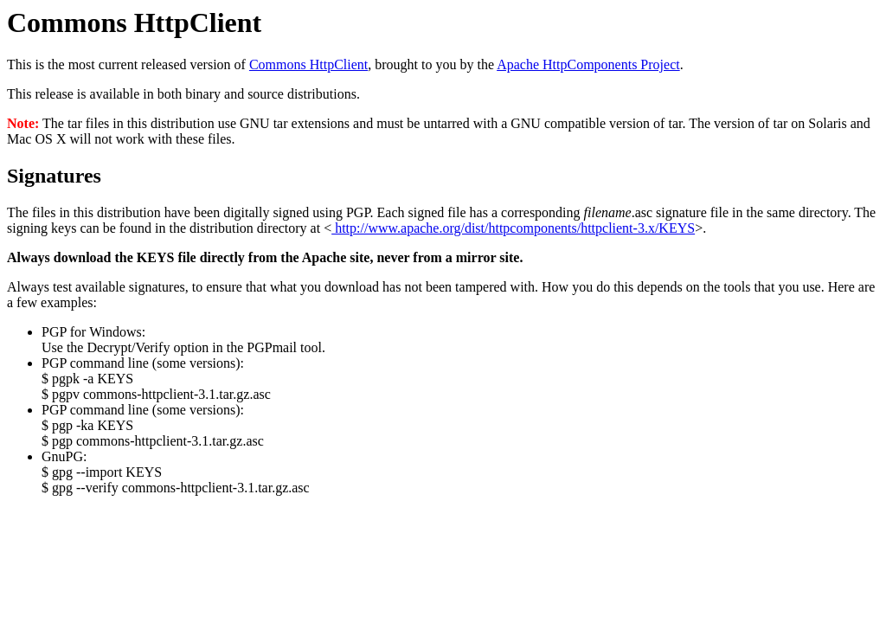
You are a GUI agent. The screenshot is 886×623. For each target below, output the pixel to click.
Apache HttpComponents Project (588, 64)
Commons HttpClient (308, 64)
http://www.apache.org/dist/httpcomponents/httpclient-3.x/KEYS (513, 228)
